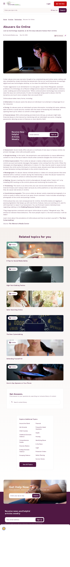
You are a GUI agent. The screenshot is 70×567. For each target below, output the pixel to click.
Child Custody (23, 431)
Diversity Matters (24, 446)
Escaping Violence (24, 455)
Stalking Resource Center (30, 207)
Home (5, 19)
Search (62, 10)
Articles (10, 19)
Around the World (24, 423)
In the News (39, 444)
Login (48, 4)
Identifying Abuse (41, 440)
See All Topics (28, 464)
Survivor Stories (40, 459)
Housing (38, 436)
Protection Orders (41, 451)
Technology (18, 19)
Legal (37, 448)
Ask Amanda (23, 427)
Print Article (59, 36)
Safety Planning (40, 455)
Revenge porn (9, 173)
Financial (38, 423)
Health (37, 433)
